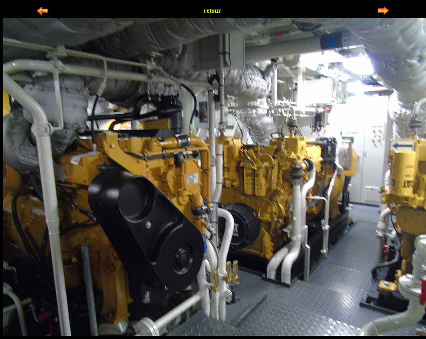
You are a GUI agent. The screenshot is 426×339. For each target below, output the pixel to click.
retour (212, 10)
